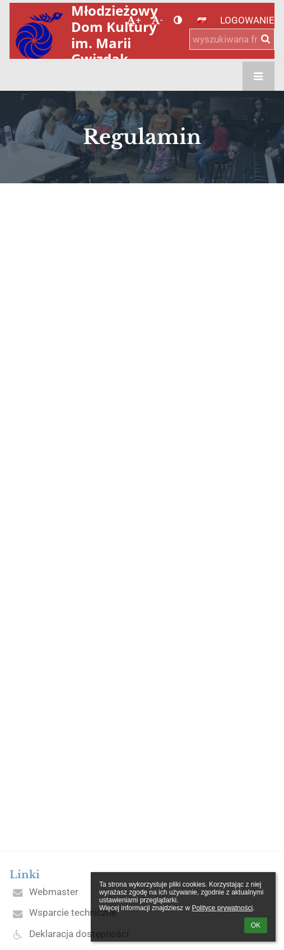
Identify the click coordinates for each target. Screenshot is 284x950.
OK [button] (255, 925)
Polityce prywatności (222, 908)
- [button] (157, 20)
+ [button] (134, 20)
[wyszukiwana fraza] (231, 39)
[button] (201, 20)
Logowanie (247, 20)
